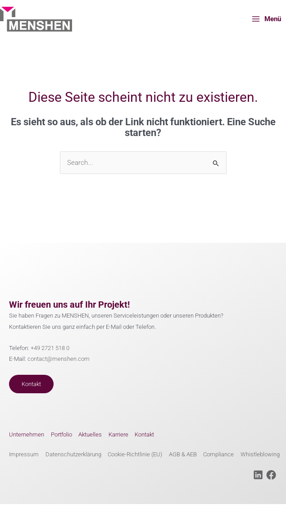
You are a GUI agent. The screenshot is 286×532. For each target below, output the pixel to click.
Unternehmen (26, 434)
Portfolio (61, 434)
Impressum (24, 454)
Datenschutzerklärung (73, 454)
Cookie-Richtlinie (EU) (135, 454)
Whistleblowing (260, 454)
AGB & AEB (183, 454)
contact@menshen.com (58, 358)
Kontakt (31, 384)
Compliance (218, 454)
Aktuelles (90, 434)
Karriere (118, 434)
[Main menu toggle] (266, 19)
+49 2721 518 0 (50, 348)
